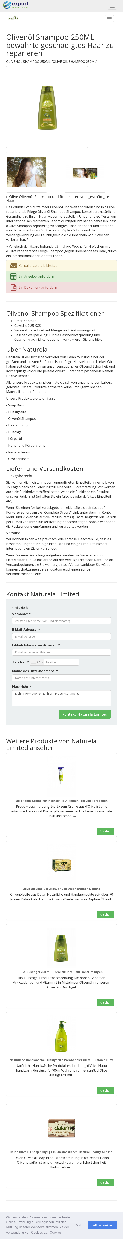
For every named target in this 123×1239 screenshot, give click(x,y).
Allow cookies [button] (103, 1225)
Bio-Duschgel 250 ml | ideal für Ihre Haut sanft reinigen (62, 972)
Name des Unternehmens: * (35, 671)
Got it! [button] (80, 1225)
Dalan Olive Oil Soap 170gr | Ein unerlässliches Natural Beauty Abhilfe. (61, 1152)
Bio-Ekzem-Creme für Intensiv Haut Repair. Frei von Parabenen (61, 801)
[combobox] (37, 662)
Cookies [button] (56, 1232)
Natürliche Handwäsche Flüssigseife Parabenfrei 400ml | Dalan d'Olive (62, 1060)
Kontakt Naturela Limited (84, 714)
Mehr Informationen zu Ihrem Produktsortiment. (61, 698)
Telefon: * (20, 662)
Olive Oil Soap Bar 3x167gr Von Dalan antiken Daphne (62, 889)
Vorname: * (21, 614)
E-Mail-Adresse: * (26, 629)
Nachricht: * (22, 686)
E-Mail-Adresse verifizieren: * (36, 645)
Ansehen (105, 831)
